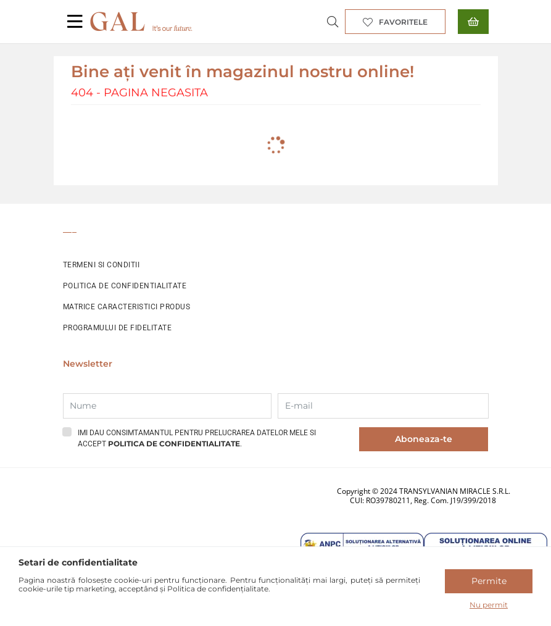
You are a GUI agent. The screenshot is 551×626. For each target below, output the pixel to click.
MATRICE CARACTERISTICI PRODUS (127, 307)
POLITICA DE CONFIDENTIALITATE (125, 286)
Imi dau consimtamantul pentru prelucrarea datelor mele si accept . (197, 438)
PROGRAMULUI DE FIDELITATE (117, 327)
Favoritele (403, 22)
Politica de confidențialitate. (218, 588)
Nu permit (489, 604)
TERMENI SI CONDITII (101, 265)
